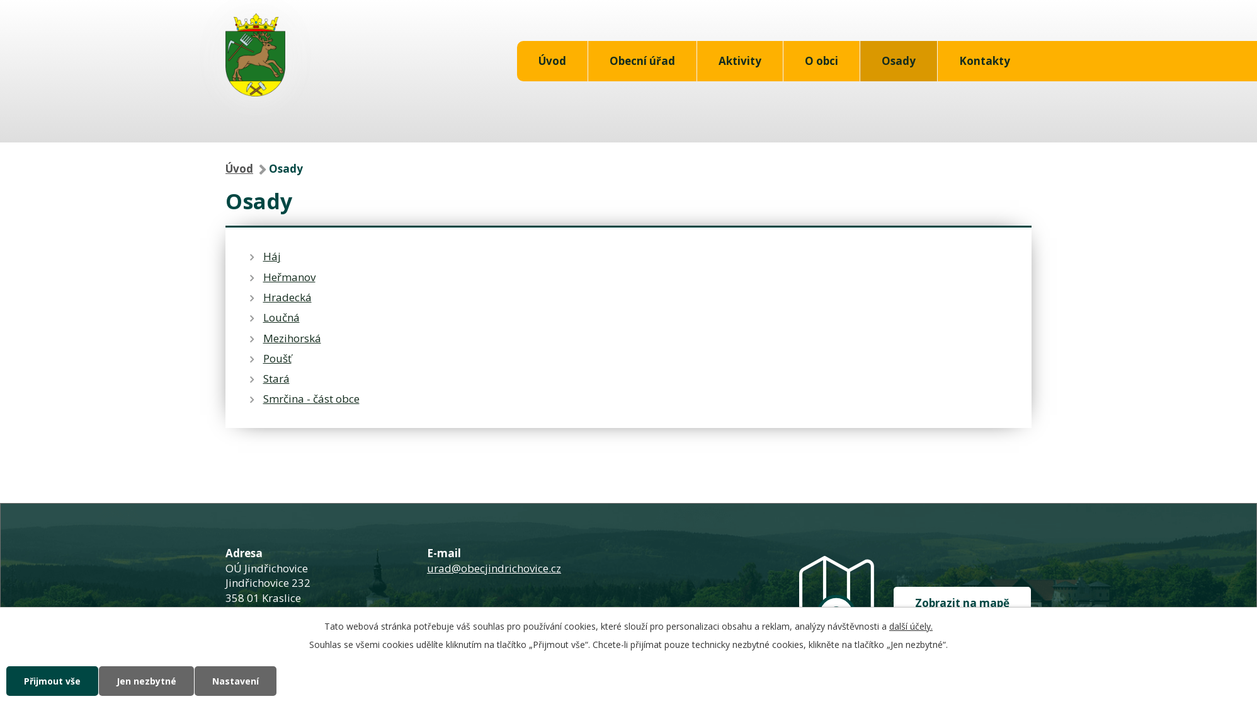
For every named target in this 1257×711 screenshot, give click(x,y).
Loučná (281, 317)
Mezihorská (292, 338)
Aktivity (740, 61)
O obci (821, 61)
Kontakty (984, 61)
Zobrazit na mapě (962, 603)
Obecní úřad (642, 61)
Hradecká (287, 297)
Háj (272, 256)
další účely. (911, 626)
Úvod (552, 61)
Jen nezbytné (146, 681)
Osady (899, 61)
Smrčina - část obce (311, 398)
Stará (276, 378)
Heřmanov (289, 277)
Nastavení (235, 681)
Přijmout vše (52, 681)
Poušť (277, 358)
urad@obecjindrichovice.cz (494, 568)
